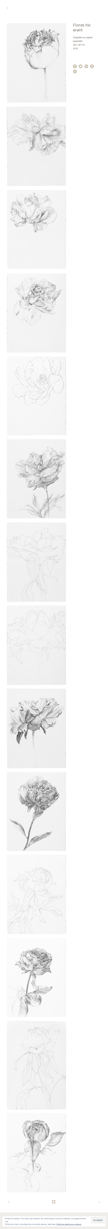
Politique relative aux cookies (68, 1224)
